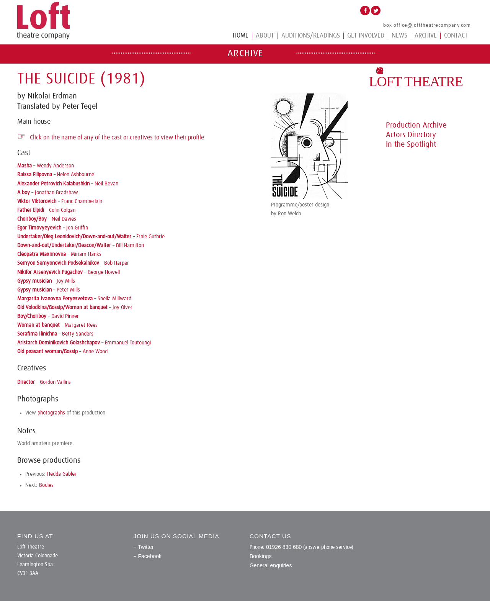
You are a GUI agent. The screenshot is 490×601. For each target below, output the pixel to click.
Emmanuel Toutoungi (128, 343)
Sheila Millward (114, 298)
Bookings (261, 556)
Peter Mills (68, 290)
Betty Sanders (77, 334)
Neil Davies (64, 219)
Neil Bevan (106, 184)
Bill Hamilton (130, 245)
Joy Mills (66, 281)
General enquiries (271, 565)
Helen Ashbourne (75, 174)
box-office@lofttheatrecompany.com (427, 25)
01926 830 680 (284, 547)
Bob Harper (116, 263)
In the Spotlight (411, 144)
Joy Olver (122, 307)
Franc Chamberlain (81, 201)
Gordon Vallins (55, 382)
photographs (51, 413)
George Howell (104, 272)
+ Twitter (143, 547)
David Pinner (65, 316)
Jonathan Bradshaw (56, 192)
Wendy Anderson (55, 166)
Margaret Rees (81, 325)
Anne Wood (95, 351)
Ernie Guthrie (150, 236)
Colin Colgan (62, 210)
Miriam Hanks (86, 254)
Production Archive (416, 125)
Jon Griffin (77, 228)
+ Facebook (147, 556)
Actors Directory (411, 135)
